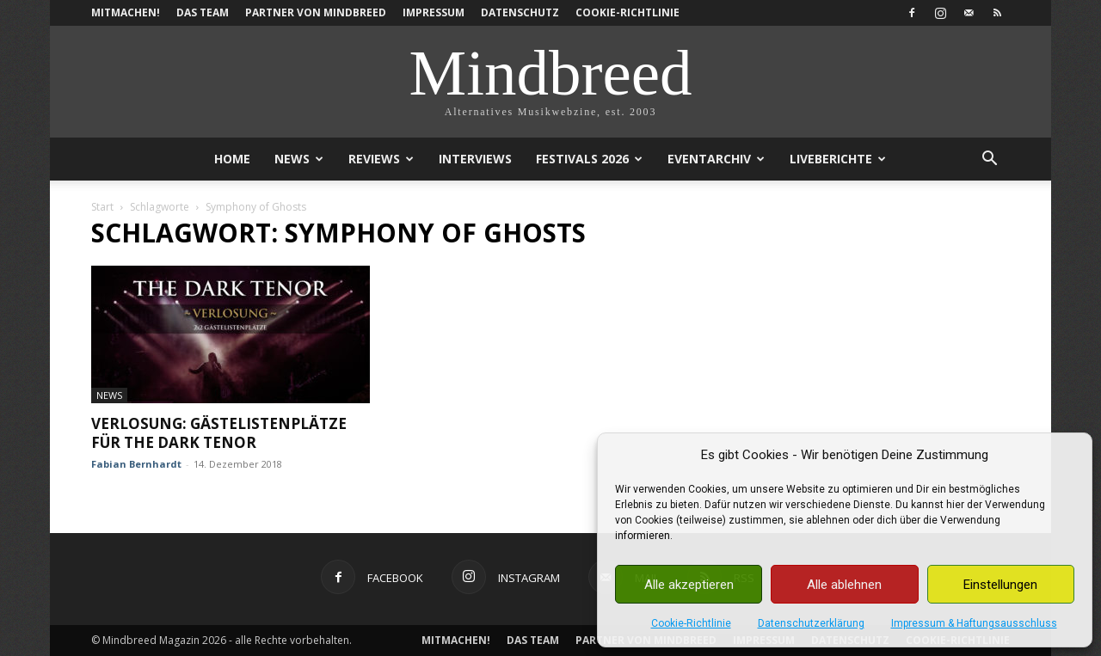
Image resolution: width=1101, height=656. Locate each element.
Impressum (433, 12)
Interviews (475, 158)
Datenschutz (520, 12)
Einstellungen (1000, 584)
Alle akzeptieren (689, 584)
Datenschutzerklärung (811, 623)
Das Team (202, 12)
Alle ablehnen (844, 584)
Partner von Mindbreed (315, 12)
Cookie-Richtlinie (691, 623)
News (298, 158)
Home (232, 158)
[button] (989, 160)
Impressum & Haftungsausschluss (974, 623)
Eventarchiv (716, 158)
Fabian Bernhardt (136, 463)
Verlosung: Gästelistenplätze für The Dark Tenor (219, 433)
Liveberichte (838, 158)
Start (102, 206)
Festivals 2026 (589, 158)
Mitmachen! (125, 12)
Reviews (381, 158)
